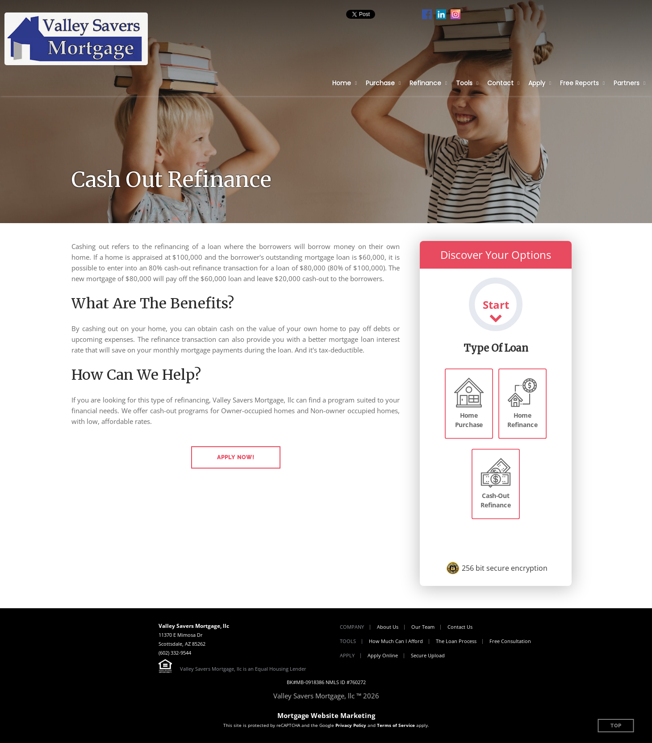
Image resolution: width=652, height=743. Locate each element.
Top (616, 726)
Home (341, 83)
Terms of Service (396, 725)
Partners (626, 83)
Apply (536, 83)
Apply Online (383, 655)
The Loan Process (456, 641)
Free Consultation (510, 641)
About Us (387, 626)
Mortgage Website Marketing (326, 715)
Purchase (380, 83)
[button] (235, 457)
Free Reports (579, 83)
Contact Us (459, 626)
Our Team (423, 626)
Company (352, 626)
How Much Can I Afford (396, 641)
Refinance (425, 83)
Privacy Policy (350, 725)
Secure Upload (428, 655)
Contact (500, 83)
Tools (464, 83)
